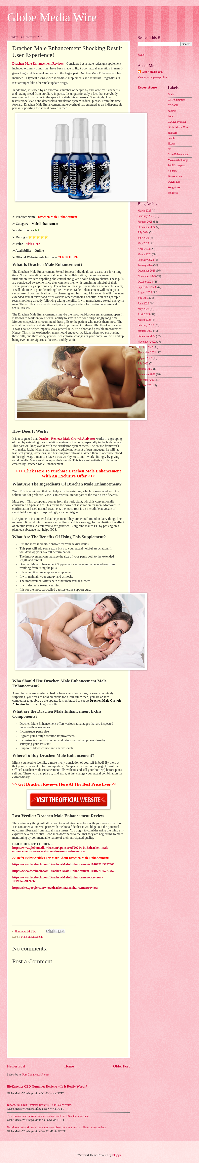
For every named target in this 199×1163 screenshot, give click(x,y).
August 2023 (145, 292)
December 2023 (146, 270)
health (171, 138)
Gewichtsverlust (177, 121)
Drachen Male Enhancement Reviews (38, 63)
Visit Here (33, 243)
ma (169, 149)
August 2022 (145, 358)
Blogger (116, 1155)
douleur (172, 110)
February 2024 (146, 259)
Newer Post (16, 1066)
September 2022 (147, 352)
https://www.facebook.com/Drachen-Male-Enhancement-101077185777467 (63, 864)
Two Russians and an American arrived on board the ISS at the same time (48, 1116)
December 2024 (146, 227)
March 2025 (144, 210)
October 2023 (145, 281)
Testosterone (175, 176)
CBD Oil (173, 105)
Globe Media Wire (52, 17)
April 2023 (144, 314)
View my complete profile (152, 77)
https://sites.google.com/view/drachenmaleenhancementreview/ (55, 887)
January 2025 (145, 221)
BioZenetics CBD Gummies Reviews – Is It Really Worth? (47, 1086)
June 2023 (143, 303)
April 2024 (144, 248)
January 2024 (145, 265)
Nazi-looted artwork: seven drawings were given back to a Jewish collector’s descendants (56, 1127)
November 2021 (147, 379)
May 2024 (143, 243)
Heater (171, 143)
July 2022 (143, 363)
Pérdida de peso (176, 165)
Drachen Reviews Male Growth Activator (67, 438)
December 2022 (146, 336)
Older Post (121, 1066)
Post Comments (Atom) (35, 1074)
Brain (171, 94)
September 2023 (147, 287)
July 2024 (143, 232)
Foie (170, 116)
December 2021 (146, 374)
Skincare (172, 170)
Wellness (173, 192)
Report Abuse (147, 87)
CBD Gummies (176, 99)
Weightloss (174, 187)
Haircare (172, 132)
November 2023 (147, 276)
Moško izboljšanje (178, 160)
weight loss (174, 181)
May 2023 (143, 308)
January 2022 (145, 368)
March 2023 (144, 319)
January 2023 (145, 330)
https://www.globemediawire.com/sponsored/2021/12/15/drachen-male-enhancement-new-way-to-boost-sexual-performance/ (60, 849)
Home (69, 1066)
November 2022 (147, 341)
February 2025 (146, 216)
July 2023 (143, 297)
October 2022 (145, 347)
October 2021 (145, 385)
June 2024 (143, 237)
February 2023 (146, 325)
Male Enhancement (32, 936)
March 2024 (144, 254)
